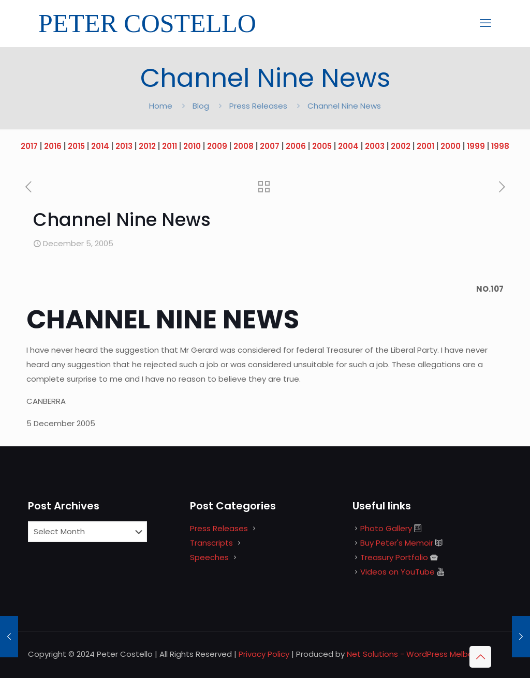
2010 (192, 146)
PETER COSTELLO (147, 23)
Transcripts (211, 542)
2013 (123, 146)
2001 (425, 146)
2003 (375, 146)
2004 (348, 146)
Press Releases (258, 105)
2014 (100, 146)
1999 (476, 146)
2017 (29, 146)
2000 (450, 146)
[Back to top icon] (480, 657)
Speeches (209, 557)
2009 (217, 146)
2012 (147, 146)
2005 (322, 146)
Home (160, 105)
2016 (53, 146)
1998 (500, 146)
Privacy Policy (264, 654)
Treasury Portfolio (394, 557)
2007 (269, 146)
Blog (201, 105)
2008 (243, 146)
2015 (76, 146)
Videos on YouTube (397, 571)
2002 (400, 146)
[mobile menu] (485, 23)
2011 (169, 146)
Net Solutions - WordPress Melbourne (418, 654)
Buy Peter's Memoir (396, 542)
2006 (296, 146)
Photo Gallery (386, 528)
